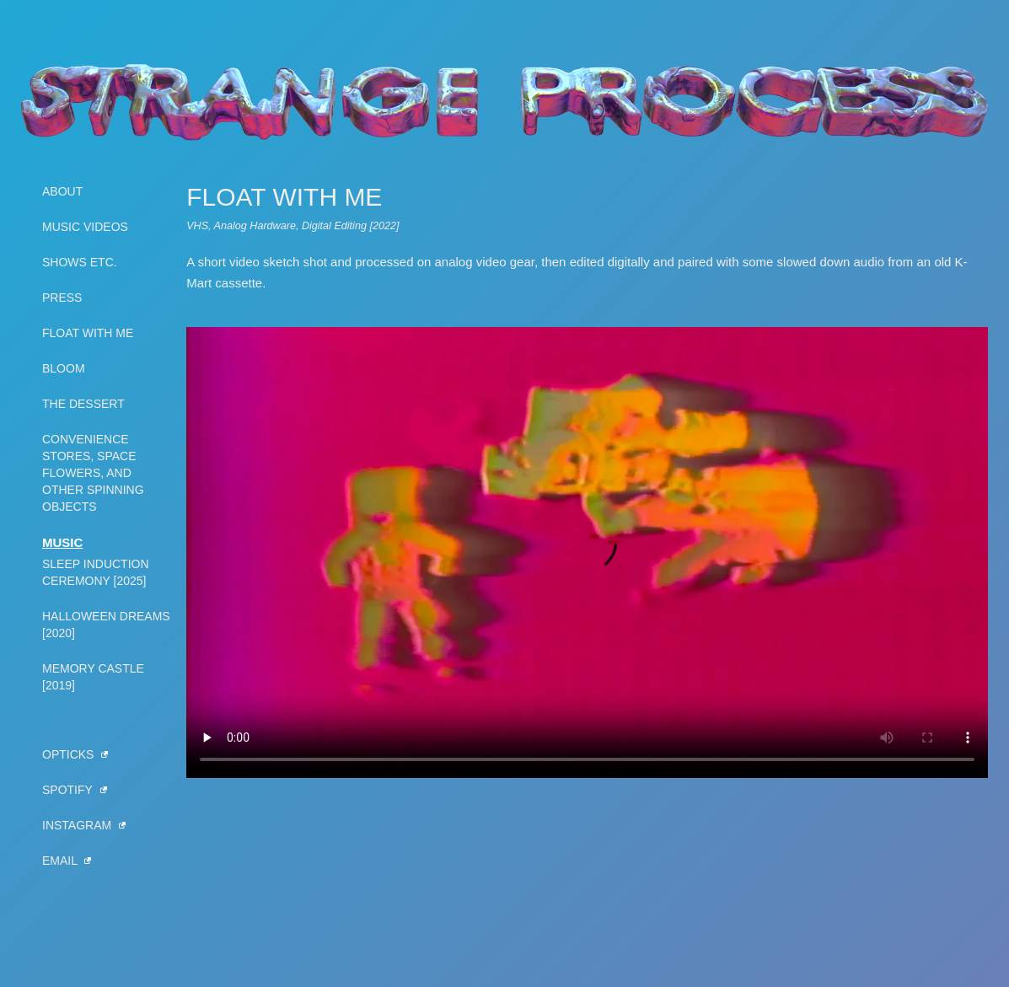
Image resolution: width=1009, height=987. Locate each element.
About (62, 191)
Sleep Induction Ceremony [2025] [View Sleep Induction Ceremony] (95, 572)
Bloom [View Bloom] (63, 368)
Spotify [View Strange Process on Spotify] (74, 790)
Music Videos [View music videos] (85, 226)
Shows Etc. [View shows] (79, 262)
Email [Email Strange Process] (66, 860)
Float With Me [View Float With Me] (87, 333)
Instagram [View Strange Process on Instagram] (84, 825)
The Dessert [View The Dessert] (83, 403)
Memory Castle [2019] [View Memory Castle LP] (93, 677)
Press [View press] (62, 297)
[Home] (504, 101)
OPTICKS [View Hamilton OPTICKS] (75, 754)
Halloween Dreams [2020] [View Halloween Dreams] (106, 624)
